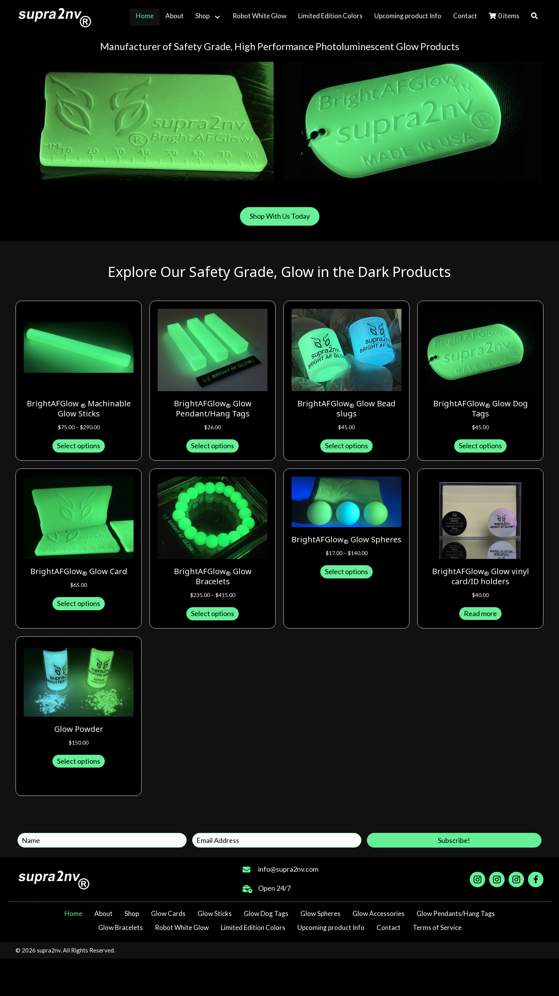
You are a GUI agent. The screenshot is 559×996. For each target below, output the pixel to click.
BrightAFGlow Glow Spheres (346, 540)
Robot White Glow (182, 927)
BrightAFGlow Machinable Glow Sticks (79, 409)
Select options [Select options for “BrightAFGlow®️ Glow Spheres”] (346, 571)
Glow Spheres (320, 913)
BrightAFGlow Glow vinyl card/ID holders (480, 577)
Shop (132, 913)
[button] (217, 17)
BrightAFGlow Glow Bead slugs (346, 409)
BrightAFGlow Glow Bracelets (213, 577)
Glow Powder (78, 729)
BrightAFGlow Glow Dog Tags (480, 409)
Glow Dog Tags (266, 913)
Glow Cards (168, 913)
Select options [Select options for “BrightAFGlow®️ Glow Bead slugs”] (346, 445)
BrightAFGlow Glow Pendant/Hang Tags (213, 409)
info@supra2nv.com (288, 869)
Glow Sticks (215, 913)
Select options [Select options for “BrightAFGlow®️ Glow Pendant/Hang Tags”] (212, 445)
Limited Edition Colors (253, 927)
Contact (389, 927)
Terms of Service (437, 927)
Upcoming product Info (331, 927)
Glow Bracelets (120, 927)
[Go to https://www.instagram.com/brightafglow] (516, 879)
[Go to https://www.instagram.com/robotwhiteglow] (497, 879)
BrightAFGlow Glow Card (78, 572)
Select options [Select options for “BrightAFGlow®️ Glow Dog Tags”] (480, 445)
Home (73, 913)
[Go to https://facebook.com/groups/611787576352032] (535, 879)
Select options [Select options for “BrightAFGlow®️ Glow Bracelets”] (212, 613)
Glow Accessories (378, 913)
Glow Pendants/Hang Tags (456, 913)
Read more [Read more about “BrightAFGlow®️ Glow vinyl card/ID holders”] (480, 613)
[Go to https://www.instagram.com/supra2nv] (477, 879)
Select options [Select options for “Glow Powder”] (78, 761)
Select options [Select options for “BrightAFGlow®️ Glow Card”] (78, 603)
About (103, 913)
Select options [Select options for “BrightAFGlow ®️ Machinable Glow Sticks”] (78, 445)
